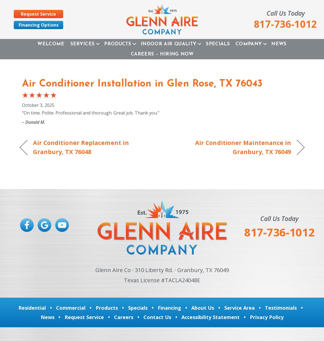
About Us (202, 307)
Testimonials (281, 307)
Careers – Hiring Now (162, 54)
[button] (98, 44)
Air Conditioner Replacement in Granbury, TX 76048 (81, 147)
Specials (218, 44)
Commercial (70, 307)
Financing (169, 307)
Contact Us (157, 317)
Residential (32, 307)
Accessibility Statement (210, 317)
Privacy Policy (267, 317)
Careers (123, 317)
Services (82, 44)
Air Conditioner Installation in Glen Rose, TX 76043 (142, 84)
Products (117, 44)
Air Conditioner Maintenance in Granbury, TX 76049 (230, 147)
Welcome (50, 44)
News (278, 44)
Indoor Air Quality (168, 44)
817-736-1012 (279, 232)
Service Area (239, 307)
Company (249, 44)
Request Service (84, 317)
